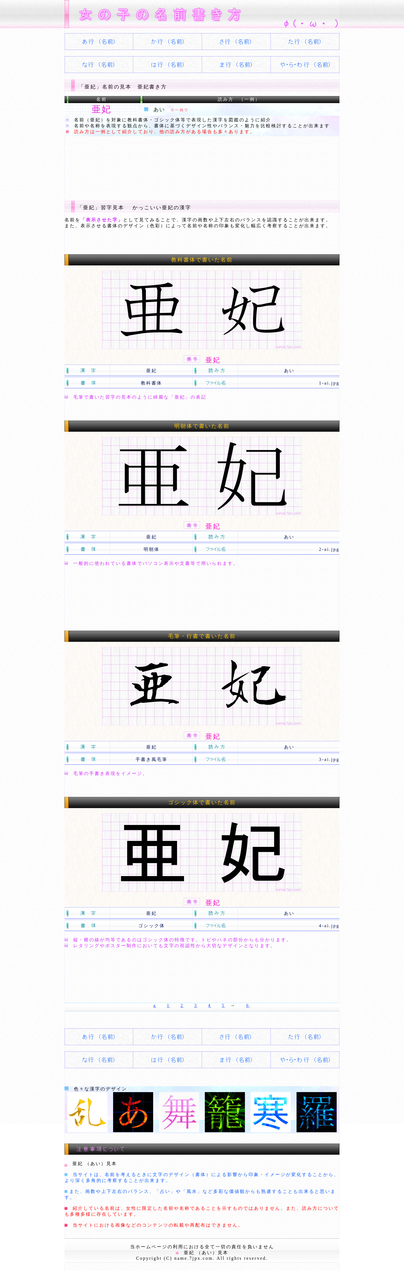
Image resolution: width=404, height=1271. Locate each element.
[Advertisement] (167, 164)
